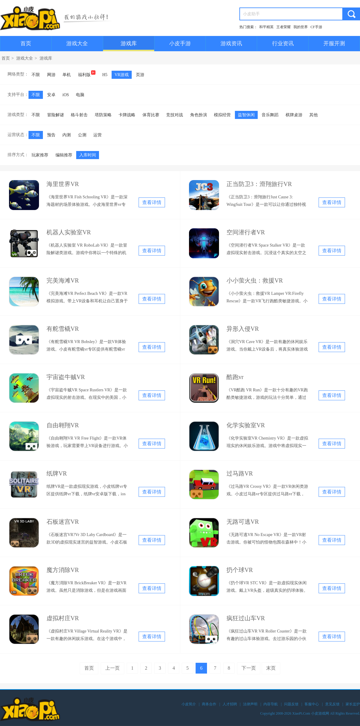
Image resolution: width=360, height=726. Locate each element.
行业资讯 (283, 43)
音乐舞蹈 (270, 115)
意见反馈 (332, 704)
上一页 (112, 668)
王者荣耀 (283, 27)
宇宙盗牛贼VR (65, 377)
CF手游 (316, 27)
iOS (65, 95)
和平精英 (266, 27)
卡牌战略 (126, 115)
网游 (51, 75)
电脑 (80, 95)
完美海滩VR (62, 280)
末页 (271, 668)
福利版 (86, 73)
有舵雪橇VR (62, 328)
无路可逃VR (242, 521)
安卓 (51, 95)
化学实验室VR (245, 425)
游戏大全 (77, 43)
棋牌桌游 (294, 115)
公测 (82, 135)
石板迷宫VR (62, 521)
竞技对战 (174, 115)
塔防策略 (103, 115)
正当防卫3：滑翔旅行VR (259, 184)
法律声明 (250, 704)
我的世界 (300, 27)
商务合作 (209, 704)
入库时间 (87, 155)
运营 (97, 135)
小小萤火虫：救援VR (254, 280)
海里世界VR (62, 184)
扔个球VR (239, 570)
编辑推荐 (64, 155)
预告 (51, 135)
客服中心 (311, 704)
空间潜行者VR (245, 232)
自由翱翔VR (62, 425)
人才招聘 (230, 704)
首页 (25, 43)
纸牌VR (56, 473)
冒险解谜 (55, 115)
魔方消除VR (62, 570)
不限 (36, 75)
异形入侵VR (242, 328)
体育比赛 (150, 115)
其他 (313, 115)
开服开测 (334, 43)
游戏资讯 (231, 43)
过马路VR (239, 473)
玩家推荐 (40, 155)
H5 (104, 75)
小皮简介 (189, 704)
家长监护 (353, 704)
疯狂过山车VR (245, 618)
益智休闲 (246, 115)
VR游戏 (122, 75)
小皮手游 (180, 43)
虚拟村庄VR (62, 618)
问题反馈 (291, 704)
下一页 (249, 668)
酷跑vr (235, 377)
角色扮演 (198, 115)
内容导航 (270, 704)
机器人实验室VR (68, 232)
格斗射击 (79, 115)
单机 (66, 75)
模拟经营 (222, 115)
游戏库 (129, 43)
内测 (66, 135)
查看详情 (151, 202)
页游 (140, 75)
